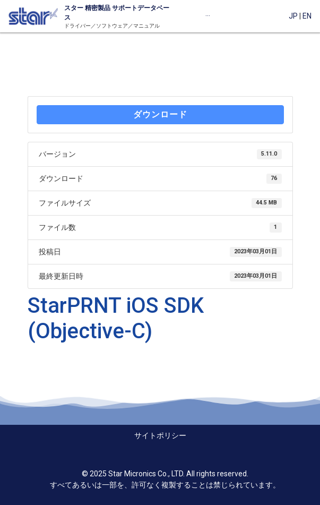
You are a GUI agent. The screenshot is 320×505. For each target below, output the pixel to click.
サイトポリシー (160, 435)
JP (293, 16)
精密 (90, 8)
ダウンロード (160, 114)
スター (73, 8)
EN (307, 16)
